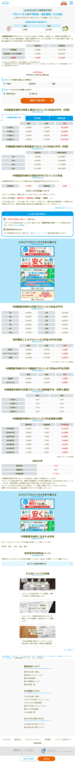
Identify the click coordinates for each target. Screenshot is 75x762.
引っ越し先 (31, 93)
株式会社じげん (18, 750)
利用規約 (48, 739)
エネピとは (7, 739)
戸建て (7, 84)
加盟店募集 (37, 743)
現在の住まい (9, 93)
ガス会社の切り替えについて (34, 724)
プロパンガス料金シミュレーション (37, 699)
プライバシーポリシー (33, 739)
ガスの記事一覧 (29, 712)
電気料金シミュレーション (33, 675)
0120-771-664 (28, 759)
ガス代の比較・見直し (32, 696)
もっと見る (68, 650)
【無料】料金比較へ (40, 100)
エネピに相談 (18, 225)
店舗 (52, 84)
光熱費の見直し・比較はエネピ (10, 656)
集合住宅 (31, 84)
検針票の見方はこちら (63, 208)
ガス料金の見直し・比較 (27, 656)
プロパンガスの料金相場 (33, 702)
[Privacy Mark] (44, 750)
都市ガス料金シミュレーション (35, 706)
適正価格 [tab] (37, 118)
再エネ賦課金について (32, 681)
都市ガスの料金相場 (31, 709)
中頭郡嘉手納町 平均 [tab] (13, 117)
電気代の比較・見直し (32, 672)
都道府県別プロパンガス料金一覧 (46, 656)
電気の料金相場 (29, 678)
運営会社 (17, 739)
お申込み (46, 759)
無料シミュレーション (38, 233)
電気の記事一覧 (29, 684)
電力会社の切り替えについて (34, 727)
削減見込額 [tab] (61, 118)
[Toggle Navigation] (71, 3)
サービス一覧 (28, 750)
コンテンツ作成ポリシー (63, 739)
